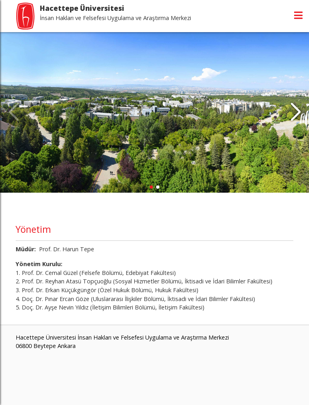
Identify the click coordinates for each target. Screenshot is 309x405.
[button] (295, 112)
